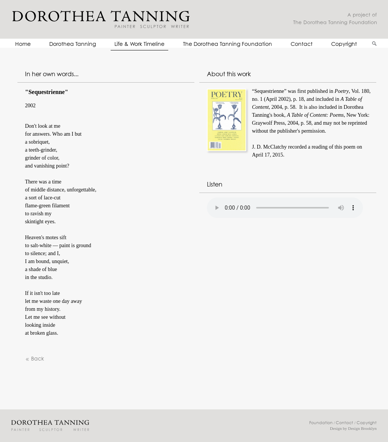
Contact (302, 44)
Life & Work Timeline (139, 44)
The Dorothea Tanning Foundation (227, 44)
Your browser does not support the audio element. (285, 207)
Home (23, 44)
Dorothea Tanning (72, 44)
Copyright (344, 44)
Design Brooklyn (362, 428)
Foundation (321, 423)
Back (34, 359)
